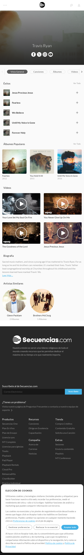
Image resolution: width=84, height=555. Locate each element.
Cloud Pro (7, 469)
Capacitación (35, 432)
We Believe (18, 112)
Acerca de (33, 444)
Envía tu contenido (64, 449)
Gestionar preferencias (19, 527)
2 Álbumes (14, 319)
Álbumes (57, 71)
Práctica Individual (11, 483)
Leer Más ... (7, 275)
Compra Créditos (63, 423)
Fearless (16, 102)
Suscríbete (73, 391)
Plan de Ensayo (9, 432)
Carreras (33, 449)
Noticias (33, 453)
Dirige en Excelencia (38, 428)
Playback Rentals (10, 464)
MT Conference (63, 458)
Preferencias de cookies (24, 521)
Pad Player (7, 460)
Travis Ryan (42, 45)
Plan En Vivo (8, 428)
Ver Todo (77, 83)
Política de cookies (54, 543)
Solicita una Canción (65, 432)
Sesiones (59, 444)
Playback (6, 455)
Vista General (17, 71)
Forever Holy (19, 132)
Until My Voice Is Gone (23, 122)
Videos (74, 71)
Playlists (59, 453)
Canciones (38, 71)
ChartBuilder (8, 478)
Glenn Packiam (14, 315)
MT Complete (9, 442)
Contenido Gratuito (65, 428)
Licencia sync (8, 437)
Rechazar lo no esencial (46, 527)
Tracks (5, 451)
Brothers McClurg (42, 315)
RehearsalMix (9, 474)
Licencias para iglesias (12, 446)
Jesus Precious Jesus (22, 92)
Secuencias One (10, 423)
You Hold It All (36, 176)
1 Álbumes (42, 319)
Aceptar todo (70, 527)
